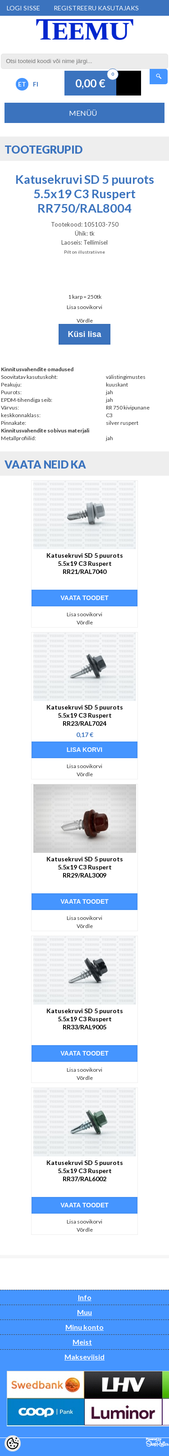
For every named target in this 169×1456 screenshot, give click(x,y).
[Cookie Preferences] (13, 1443)
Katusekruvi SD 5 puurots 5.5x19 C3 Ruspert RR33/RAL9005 (84, 1019)
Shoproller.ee (157, 1442)
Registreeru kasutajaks (96, 8)
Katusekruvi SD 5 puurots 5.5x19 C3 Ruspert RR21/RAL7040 (84, 563)
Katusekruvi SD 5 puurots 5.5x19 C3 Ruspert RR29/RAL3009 (84, 867)
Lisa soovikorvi (84, 307)
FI (35, 84)
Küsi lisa (84, 334)
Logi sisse (23, 8)
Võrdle (85, 320)
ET (22, 84)
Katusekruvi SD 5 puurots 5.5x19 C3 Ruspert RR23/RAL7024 (84, 715)
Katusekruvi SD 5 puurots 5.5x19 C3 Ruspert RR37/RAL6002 (84, 1171)
